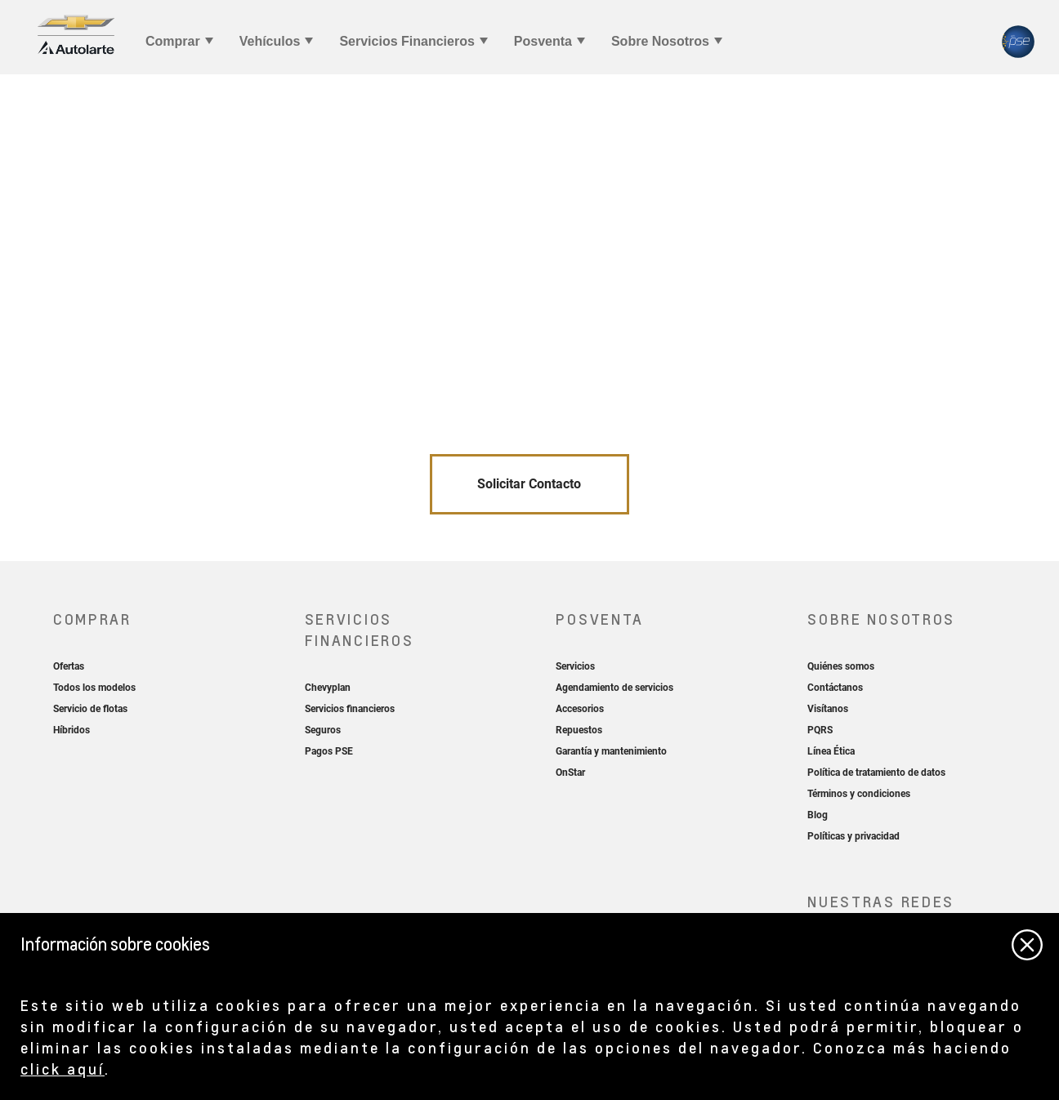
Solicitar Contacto (529, 484)
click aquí (62, 1068)
